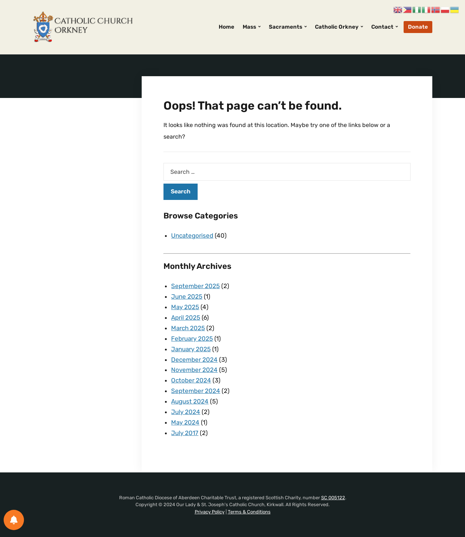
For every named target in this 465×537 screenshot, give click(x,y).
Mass (249, 27)
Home (226, 27)
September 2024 (195, 390)
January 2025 (191, 349)
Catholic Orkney (337, 27)
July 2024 (185, 411)
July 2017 (184, 432)
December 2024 (194, 359)
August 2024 (190, 401)
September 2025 (195, 286)
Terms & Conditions (249, 512)
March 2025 (188, 328)
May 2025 (185, 307)
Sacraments (285, 27)
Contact (382, 27)
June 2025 (186, 296)
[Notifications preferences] (14, 520)
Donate (418, 27)
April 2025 (185, 317)
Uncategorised (192, 235)
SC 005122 (333, 497)
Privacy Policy (210, 512)
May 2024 (185, 422)
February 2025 (192, 338)
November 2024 (194, 369)
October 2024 (191, 380)
